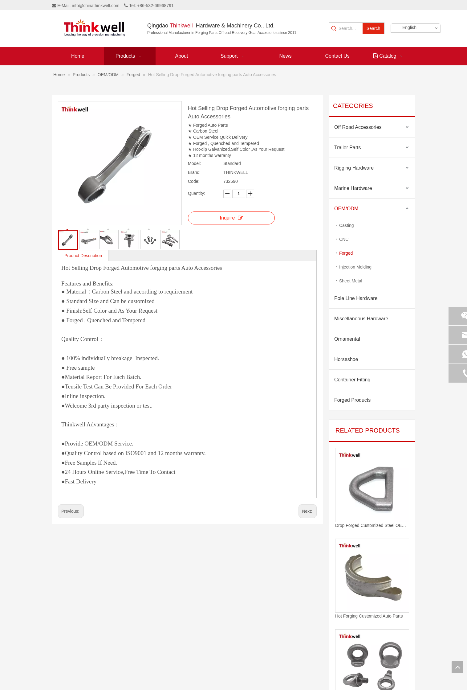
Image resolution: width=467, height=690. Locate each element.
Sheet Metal (350, 280)
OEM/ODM (346, 208)
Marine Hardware (353, 188)
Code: (193, 181)
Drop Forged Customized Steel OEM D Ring (372, 525)
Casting (346, 225)
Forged (346, 253)
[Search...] (351, 28)
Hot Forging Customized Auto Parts (369, 616)
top (457, 667)
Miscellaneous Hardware (361, 318)
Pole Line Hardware (356, 298)
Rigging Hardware (354, 167)
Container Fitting (352, 379)
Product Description (83, 255)
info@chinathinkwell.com (95, 5)
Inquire (231, 217)
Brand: (194, 172)
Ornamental (347, 339)
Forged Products (352, 400)
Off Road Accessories (358, 127)
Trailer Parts (347, 147)
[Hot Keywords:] (373, 28)
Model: (194, 163)
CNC (343, 239)
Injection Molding (355, 267)
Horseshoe (346, 359)
